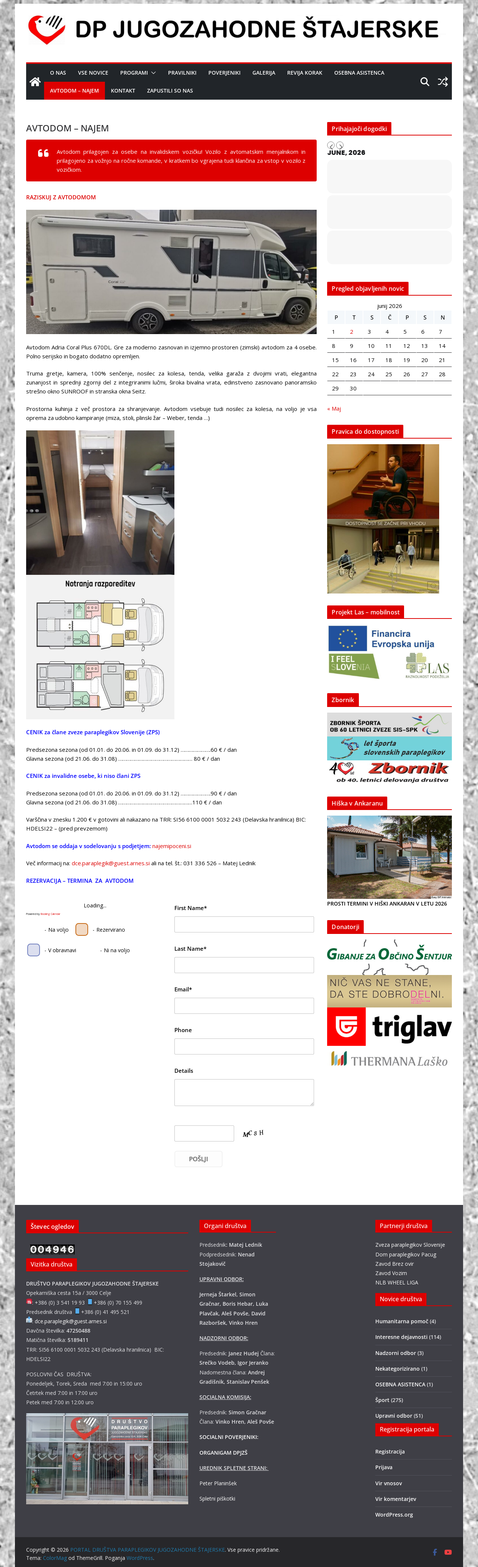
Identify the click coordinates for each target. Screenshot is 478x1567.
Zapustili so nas (170, 90)
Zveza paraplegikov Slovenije (410, 1244)
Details (183, 1070)
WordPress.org (394, 1514)
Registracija (390, 1451)
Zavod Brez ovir (394, 1263)
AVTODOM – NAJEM (74, 90)
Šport (382, 1400)
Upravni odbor (393, 1415)
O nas (58, 72)
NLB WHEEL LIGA (396, 1282)
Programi (134, 72)
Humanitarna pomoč (401, 1321)
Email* (183, 989)
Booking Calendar (50, 914)
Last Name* (190, 948)
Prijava (383, 1467)
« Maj (334, 408)
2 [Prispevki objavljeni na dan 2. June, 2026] (351, 331)
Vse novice (93, 72)
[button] (152, 73)
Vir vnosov (388, 1483)
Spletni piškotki (217, 1498)
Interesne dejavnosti (401, 1336)
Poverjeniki (224, 72)
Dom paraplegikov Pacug (405, 1254)
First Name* (190, 908)
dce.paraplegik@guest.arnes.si (111, 863)
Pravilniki (182, 72)
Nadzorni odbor (395, 1352)
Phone (183, 1030)
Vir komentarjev (395, 1498)
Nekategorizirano (397, 1368)
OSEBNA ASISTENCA (359, 72)
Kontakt (123, 90)
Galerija (263, 72)
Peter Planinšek (218, 1483)
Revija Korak (304, 72)
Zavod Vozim (391, 1273)
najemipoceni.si (171, 846)
